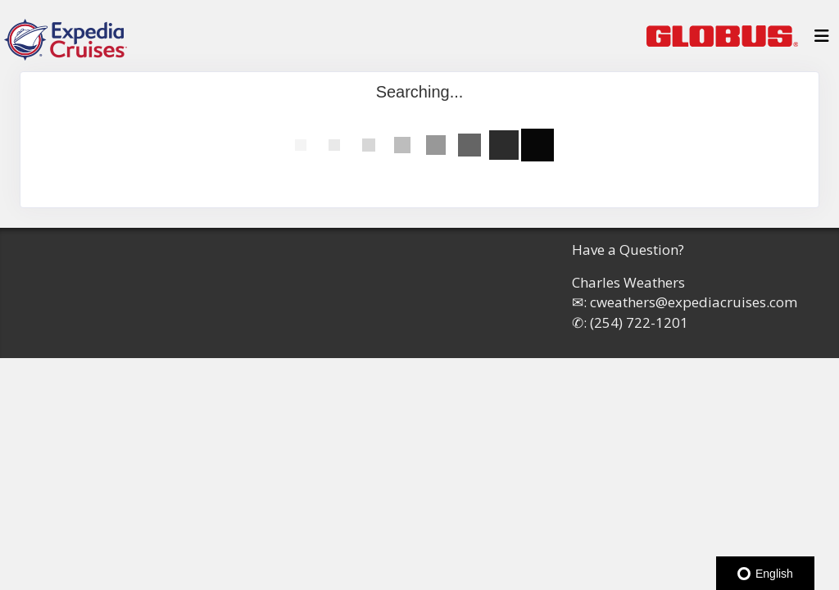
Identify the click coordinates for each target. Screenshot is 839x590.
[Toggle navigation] (822, 40)
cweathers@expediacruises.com (693, 302)
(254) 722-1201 (639, 322)
